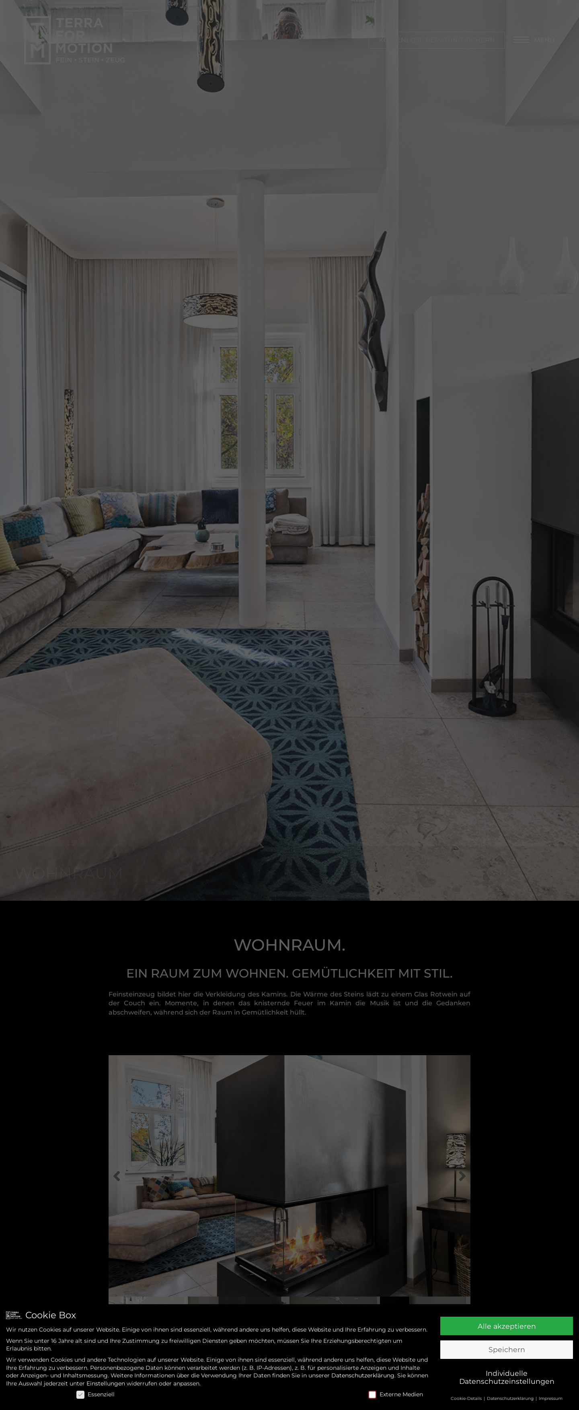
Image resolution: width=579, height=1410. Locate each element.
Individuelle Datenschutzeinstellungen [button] (506, 1377)
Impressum (551, 1398)
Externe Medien (395, 1394)
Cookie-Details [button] (467, 1398)
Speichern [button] (507, 1349)
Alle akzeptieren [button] (507, 1326)
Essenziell (95, 1394)
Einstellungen (105, 1383)
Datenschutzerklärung (362, 1375)
